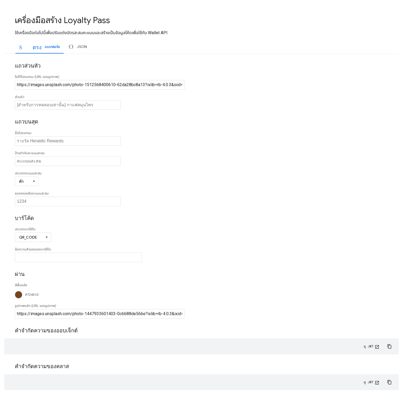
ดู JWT (369, 346)
